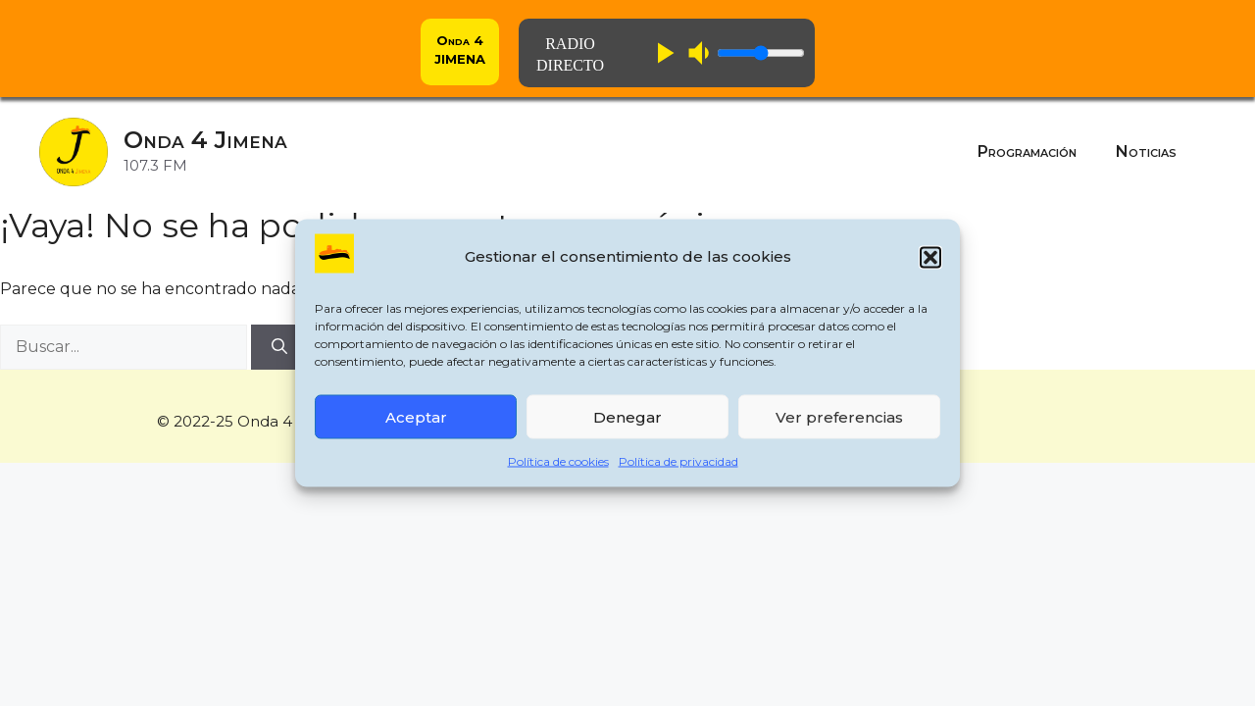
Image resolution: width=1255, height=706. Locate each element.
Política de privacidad (678, 461)
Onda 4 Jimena (205, 140)
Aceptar (416, 416)
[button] (930, 257)
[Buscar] (279, 347)
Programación (1027, 151)
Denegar (627, 416)
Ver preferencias (839, 416)
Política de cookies (558, 461)
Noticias (1146, 151)
